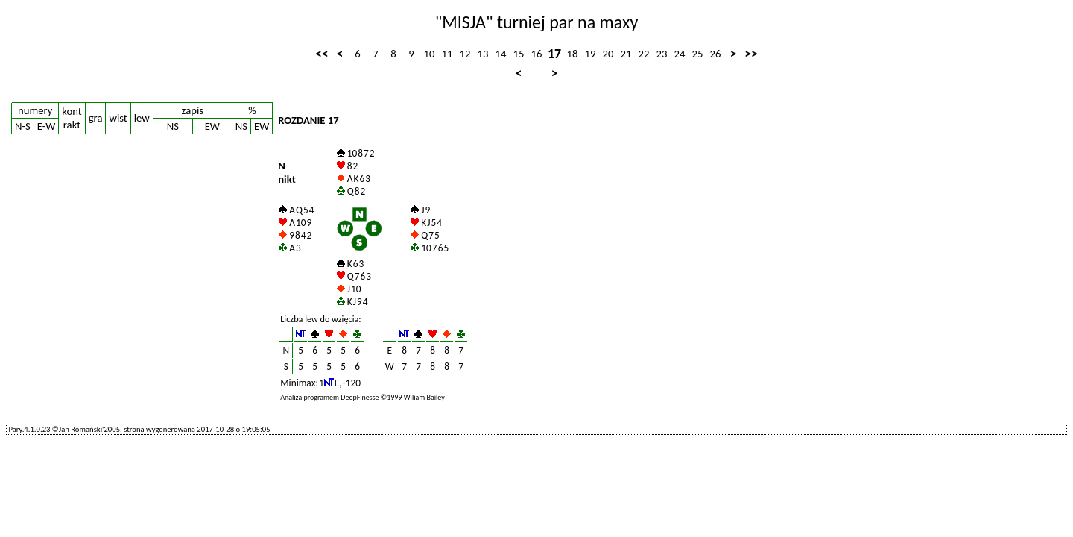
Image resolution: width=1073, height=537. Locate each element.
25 (697, 53)
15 (519, 53)
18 (572, 53)
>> (750, 53)
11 (447, 53)
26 (715, 53)
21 (626, 53)
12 (465, 53)
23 (662, 53)
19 (590, 53)
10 (429, 53)
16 (536, 53)
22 (644, 53)
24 (680, 53)
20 (608, 53)
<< (321, 53)
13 (483, 53)
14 (501, 53)
